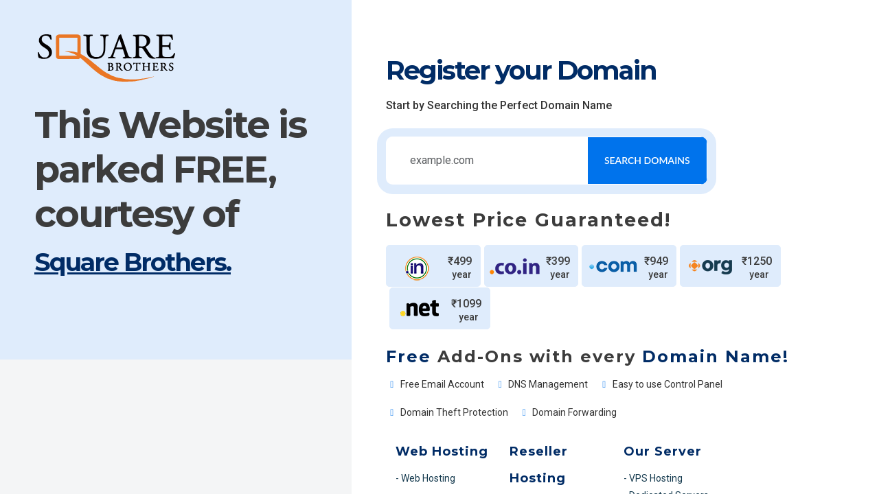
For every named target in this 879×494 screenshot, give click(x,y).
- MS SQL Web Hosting (312, 445)
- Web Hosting (293, 408)
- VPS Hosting (587, 408)
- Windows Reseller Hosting (469, 428)
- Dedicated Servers (600, 425)
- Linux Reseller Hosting (461, 408)
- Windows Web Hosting (314, 428)
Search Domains (607, 160)
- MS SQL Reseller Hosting (467, 445)
